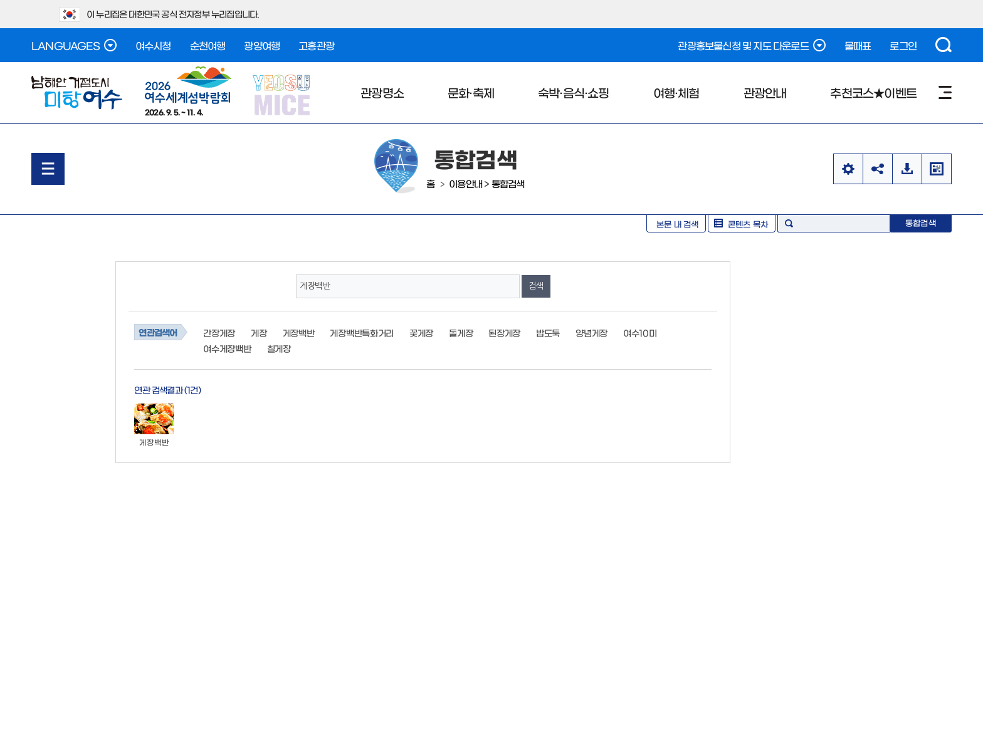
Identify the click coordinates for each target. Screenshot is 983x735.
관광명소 (382, 92)
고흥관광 (316, 45)
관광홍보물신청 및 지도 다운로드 (751, 45)
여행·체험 (676, 92)
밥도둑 (548, 332)
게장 (258, 332)
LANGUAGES (74, 45)
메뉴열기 (48, 169)
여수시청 (153, 45)
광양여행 (262, 45)
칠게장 (279, 348)
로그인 (903, 45)
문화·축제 (471, 92)
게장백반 (299, 332)
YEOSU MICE (282, 94)
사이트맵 (945, 92)
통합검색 (508, 183)
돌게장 (461, 332)
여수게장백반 (227, 348)
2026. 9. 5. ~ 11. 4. (188, 90)
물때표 (857, 45)
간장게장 (219, 332)
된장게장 (504, 332)
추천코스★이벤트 (873, 92)
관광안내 (765, 92)
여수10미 (640, 332)
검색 (943, 45)
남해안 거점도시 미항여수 (76, 93)
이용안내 (465, 183)
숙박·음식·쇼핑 (573, 92)
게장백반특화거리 (362, 332)
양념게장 (591, 332)
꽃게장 (421, 332)
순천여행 (208, 45)
